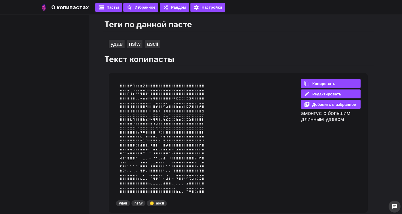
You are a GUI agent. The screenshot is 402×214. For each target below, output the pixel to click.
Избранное (141, 7)
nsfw (135, 44)
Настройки (207, 7)
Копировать (319, 83)
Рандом (174, 7)
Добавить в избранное (330, 104)
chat (395, 207)
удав (117, 44)
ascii (152, 44)
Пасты (108, 7)
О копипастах (70, 7)
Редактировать (322, 94)
